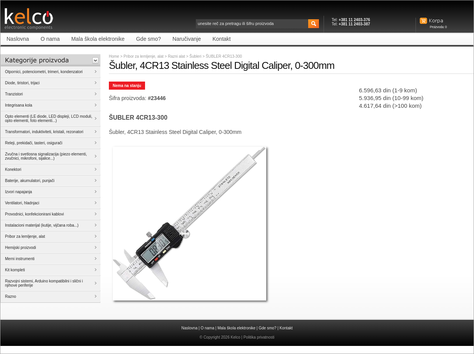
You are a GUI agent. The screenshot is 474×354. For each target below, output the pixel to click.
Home (114, 56)
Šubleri (195, 56)
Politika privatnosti (259, 337)
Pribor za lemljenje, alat (144, 56)
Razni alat (177, 56)
